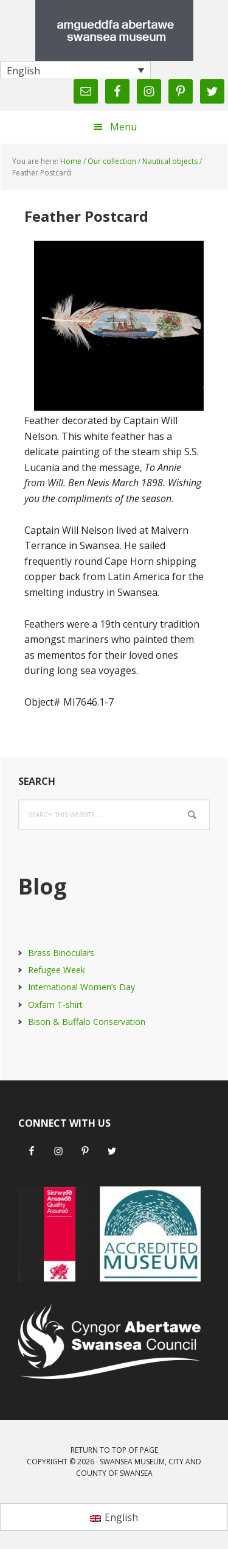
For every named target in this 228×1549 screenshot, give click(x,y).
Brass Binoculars (61, 953)
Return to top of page (114, 1450)
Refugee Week (56, 970)
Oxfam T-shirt (55, 1004)
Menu (123, 126)
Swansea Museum (114, 30)
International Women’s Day (81, 987)
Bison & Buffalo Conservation (86, 1021)
